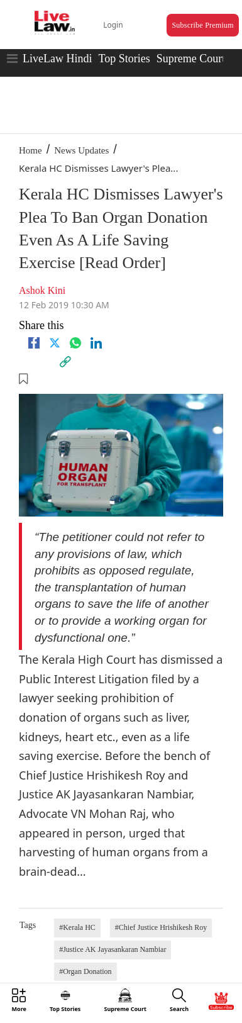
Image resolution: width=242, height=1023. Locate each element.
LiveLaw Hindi (57, 58)
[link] (65, 361)
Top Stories (124, 58)
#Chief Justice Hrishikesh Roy (161, 927)
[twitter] (54, 343)
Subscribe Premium (202, 25)
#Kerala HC (77, 927)
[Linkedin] (96, 343)
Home (30, 150)
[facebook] (34, 343)
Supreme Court (191, 58)
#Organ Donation (85, 971)
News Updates (81, 150)
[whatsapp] (75, 343)
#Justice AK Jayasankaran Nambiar (112, 949)
